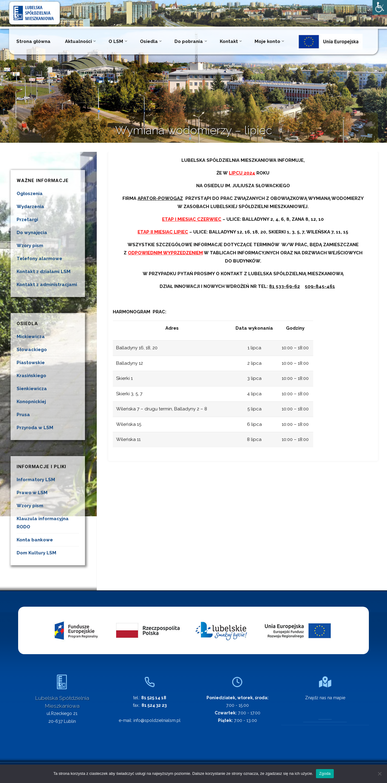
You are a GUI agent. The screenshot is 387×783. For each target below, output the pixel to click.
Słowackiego (32, 349)
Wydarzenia (30, 206)
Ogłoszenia (30, 193)
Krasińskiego (31, 375)
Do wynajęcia (32, 232)
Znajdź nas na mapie (325, 697)
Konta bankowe (35, 540)
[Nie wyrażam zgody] (379, 774)
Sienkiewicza (32, 388)
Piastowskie (31, 362)
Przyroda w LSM (35, 427)
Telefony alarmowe (39, 258)
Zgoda (324, 773)
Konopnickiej (31, 401)
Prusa (23, 414)
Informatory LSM (36, 479)
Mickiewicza (31, 336)
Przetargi (27, 219)
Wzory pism (30, 245)
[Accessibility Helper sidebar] (379, 7)
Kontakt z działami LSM (43, 271)
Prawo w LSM (32, 492)
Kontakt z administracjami (47, 284)
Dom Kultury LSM (36, 553)
